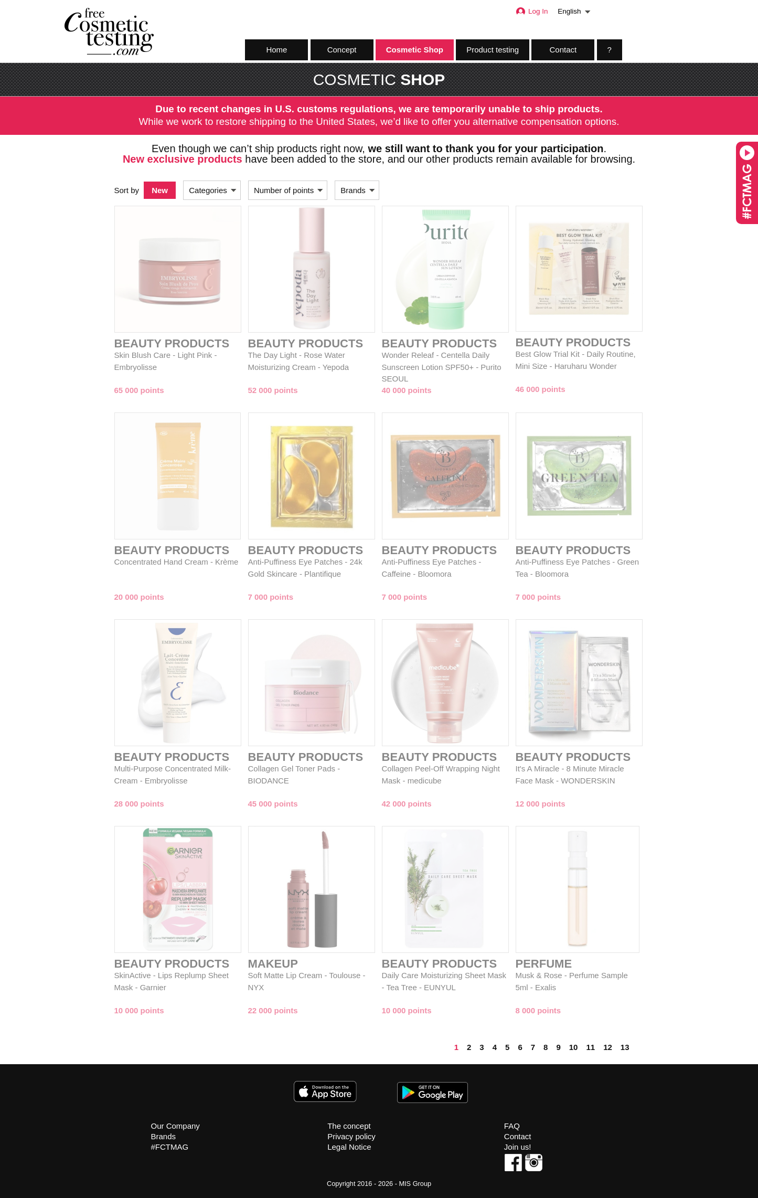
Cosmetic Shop (414, 49)
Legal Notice (349, 1146)
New (160, 190)
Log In (531, 11)
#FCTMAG (170, 1146)
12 (607, 1047)
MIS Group (415, 1184)
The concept (349, 1125)
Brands (163, 1136)
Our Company (175, 1125)
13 (625, 1047)
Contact (563, 49)
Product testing (492, 49)
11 (590, 1047)
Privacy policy (351, 1136)
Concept (342, 49)
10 (573, 1047)
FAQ (512, 1125)
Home (276, 49)
